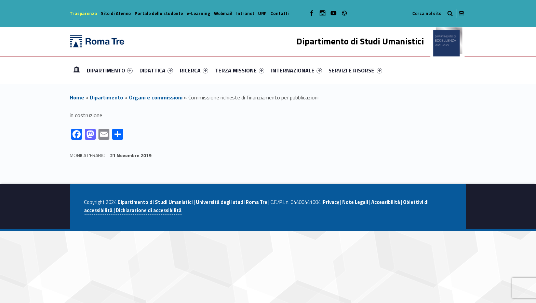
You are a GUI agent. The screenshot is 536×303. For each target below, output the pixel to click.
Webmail (223, 13)
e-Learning (198, 13)
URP (262, 13)
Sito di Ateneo (116, 13)
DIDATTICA (156, 70)
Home (76, 70)
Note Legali (355, 202)
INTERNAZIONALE (296, 70)
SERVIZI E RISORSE (355, 70)
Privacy (331, 202)
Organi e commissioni (156, 97)
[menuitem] (76, 70)
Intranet (245, 13)
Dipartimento (106, 97)
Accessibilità (385, 202)
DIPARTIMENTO (110, 70)
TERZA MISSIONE (239, 70)
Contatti (279, 13)
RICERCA (194, 70)
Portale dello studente (159, 13)
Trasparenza (83, 13)
